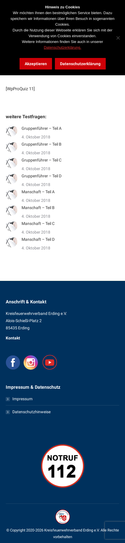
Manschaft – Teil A (38, 191)
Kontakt (13, 338)
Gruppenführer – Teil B (41, 144)
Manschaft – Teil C (38, 223)
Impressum (22, 399)
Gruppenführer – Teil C (41, 160)
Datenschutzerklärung (80, 63)
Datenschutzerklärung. (62, 47)
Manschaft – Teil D (38, 239)
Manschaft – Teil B (38, 207)
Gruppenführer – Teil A (41, 128)
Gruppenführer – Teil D (41, 176)
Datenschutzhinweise (31, 411)
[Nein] (118, 38)
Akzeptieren (36, 63)
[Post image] (11, 130)
